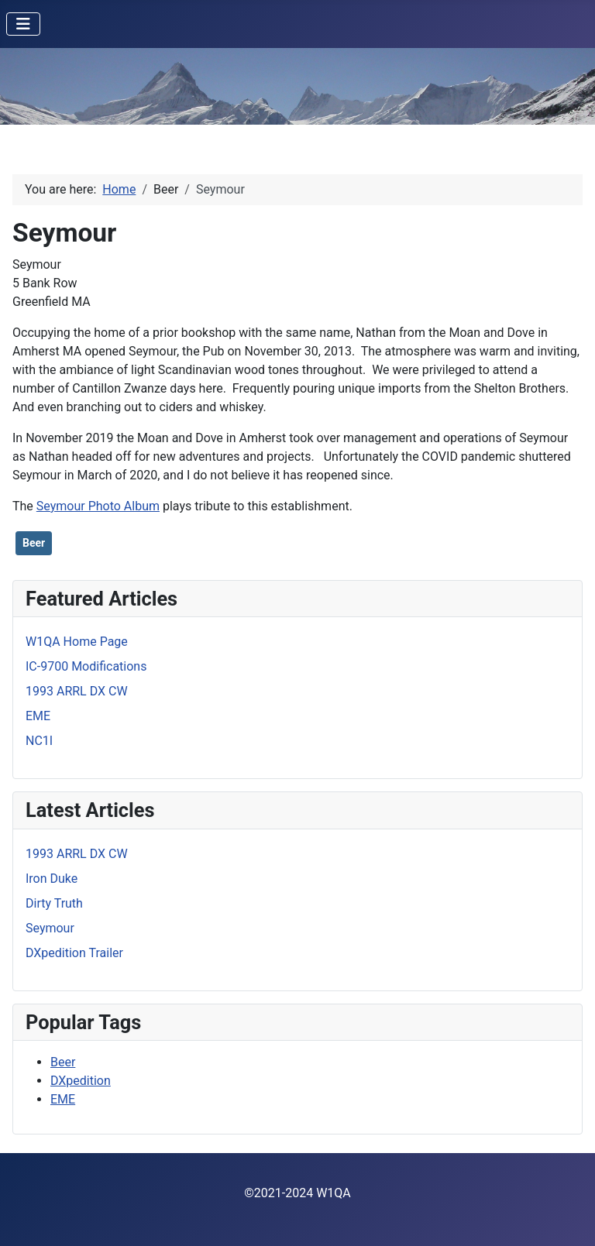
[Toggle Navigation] (23, 24)
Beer (33, 543)
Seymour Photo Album (98, 506)
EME (62, 1099)
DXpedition (80, 1080)
